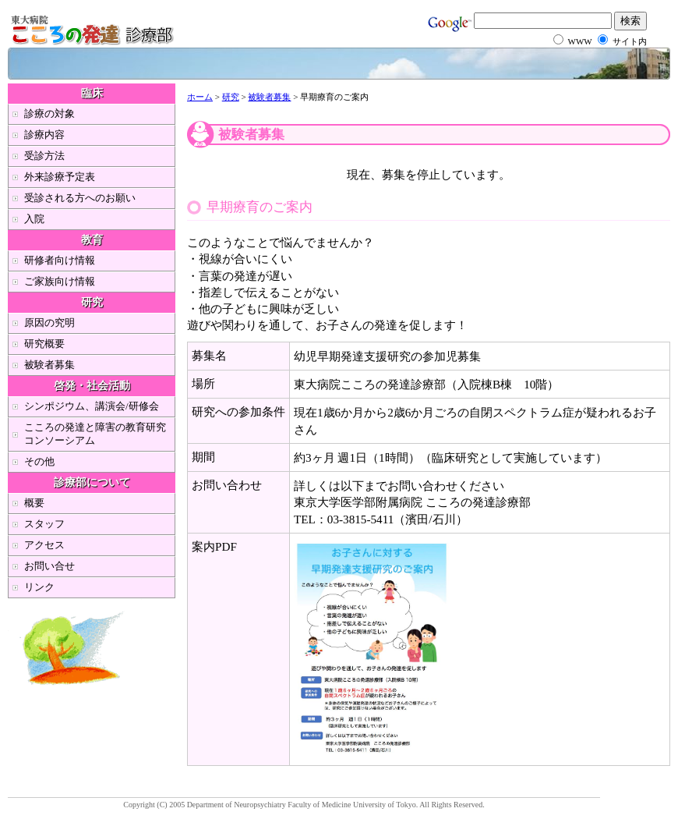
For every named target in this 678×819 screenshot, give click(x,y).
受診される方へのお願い (80, 198)
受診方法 (44, 155)
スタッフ (44, 524)
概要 (34, 503)
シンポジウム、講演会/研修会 (91, 406)
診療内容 (44, 134)
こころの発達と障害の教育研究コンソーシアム (95, 433)
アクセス (44, 545)
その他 (39, 461)
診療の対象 (49, 113)
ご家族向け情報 (59, 281)
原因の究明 (49, 322)
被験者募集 (269, 96)
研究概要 (44, 343)
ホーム (200, 96)
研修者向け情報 (59, 260)
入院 (34, 219)
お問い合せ (49, 566)
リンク (39, 587)
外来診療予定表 (59, 177)
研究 (230, 96)
